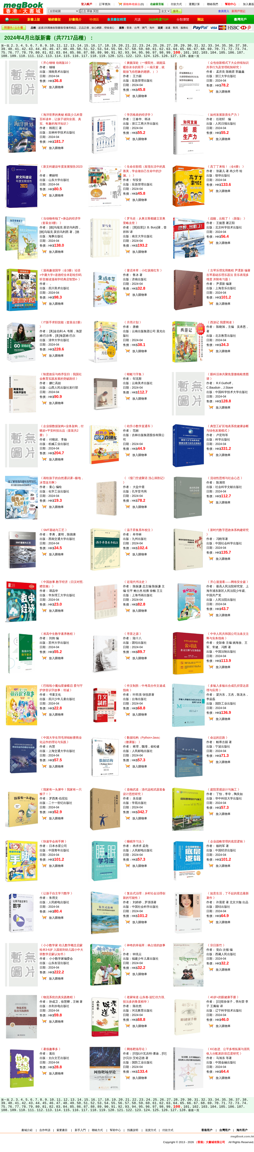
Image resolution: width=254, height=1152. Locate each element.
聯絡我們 (212, 4)
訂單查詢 (104, 4)
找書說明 (132, 1130)
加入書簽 (248, 4)
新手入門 (80, 1130)
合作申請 (44, 1130)
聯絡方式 (97, 1130)
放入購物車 (56, 87)
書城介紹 (26, 1130)
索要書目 (62, 1130)
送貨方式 (150, 1130)
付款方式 (176, 4)
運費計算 (194, 4)
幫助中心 (115, 1130)
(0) (133, 4)
